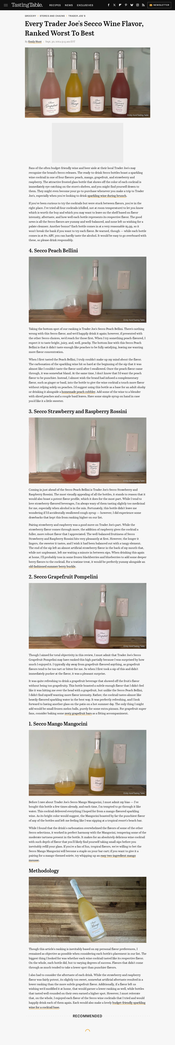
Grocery (30, 16)
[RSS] (143, 5)
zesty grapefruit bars (78, 713)
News (69, 5)
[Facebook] (108, 5)
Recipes (55, 5)
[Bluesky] (131, 5)
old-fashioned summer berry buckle (52, 566)
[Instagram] (137, 5)
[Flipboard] (120, 5)
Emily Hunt (35, 41)
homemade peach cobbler (78, 392)
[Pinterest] (126, 5)
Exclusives (85, 5)
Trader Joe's (76, 16)
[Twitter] (114, 5)
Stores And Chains (52, 16)
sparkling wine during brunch (106, 196)
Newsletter (159, 4)
